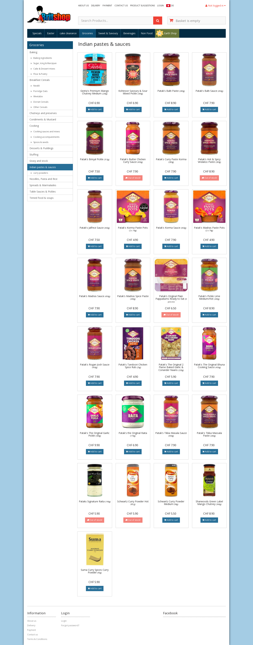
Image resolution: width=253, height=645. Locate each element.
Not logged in (215, 5)
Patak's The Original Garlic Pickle (94, 434)
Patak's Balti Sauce (209, 90)
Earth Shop (170, 33)
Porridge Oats (39, 91)
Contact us (121, 5)
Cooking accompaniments (45, 136)
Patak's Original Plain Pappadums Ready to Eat (171, 298)
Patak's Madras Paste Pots (209, 229)
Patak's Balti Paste (171, 90)
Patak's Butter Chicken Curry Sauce (133, 161)
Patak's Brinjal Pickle (94, 159)
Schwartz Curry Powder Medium (171, 503)
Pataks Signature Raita (95, 501)
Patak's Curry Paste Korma (171, 160)
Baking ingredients (41, 57)
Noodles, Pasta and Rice (43, 179)
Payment (107, 5)
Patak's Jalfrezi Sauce (95, 227)
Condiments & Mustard (43, 119)
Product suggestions (142, 5)
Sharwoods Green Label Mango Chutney (209, 503)
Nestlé (35, 85)
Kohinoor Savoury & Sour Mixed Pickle (132, 92)
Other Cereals (39, 107)
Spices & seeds (39, 142)
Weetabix (37, 96)
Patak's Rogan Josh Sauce (94, 366)
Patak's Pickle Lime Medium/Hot (209, 297)
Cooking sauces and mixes (45, 131)
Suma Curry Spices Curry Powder (95, 571)
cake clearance (68, 33)
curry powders (39, 172)
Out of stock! (133, 177)
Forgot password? (70, 625)
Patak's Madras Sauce (94, 296)
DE (172, 5)
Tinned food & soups (42, 198)
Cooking (34, 125)
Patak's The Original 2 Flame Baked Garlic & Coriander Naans (171, 367)
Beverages (129, 33)
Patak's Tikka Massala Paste (209, 434)
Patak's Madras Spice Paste (133, 297)
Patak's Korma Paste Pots (133, 229)
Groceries (87, 33)
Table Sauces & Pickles (43, 191)
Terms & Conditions (37, 639)
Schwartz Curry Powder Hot (133, 503)
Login (160, 5)
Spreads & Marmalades (43, 185)
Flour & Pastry (39, 73)
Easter (50, 33)
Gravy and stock (39, 160)
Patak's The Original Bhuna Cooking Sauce (209, 366)
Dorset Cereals (39, 101)
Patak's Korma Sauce (171, 227)
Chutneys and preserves (43, 113)
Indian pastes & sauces (43, 167)
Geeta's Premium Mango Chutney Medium (94, 92)
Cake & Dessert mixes (43, 68)
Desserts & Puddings (41, 148)
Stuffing (34, 154)
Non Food (147, 33)
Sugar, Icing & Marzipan (44, 63)
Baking (33, 52)
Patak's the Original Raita (133, 434)
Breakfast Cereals (40, 80)
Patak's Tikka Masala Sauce (171, 434)
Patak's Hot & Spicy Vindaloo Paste (209, 161)
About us (83, 5)
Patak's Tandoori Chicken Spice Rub (132, 366)
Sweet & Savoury (108, 33)
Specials (37, 33)
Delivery (95, 5)
